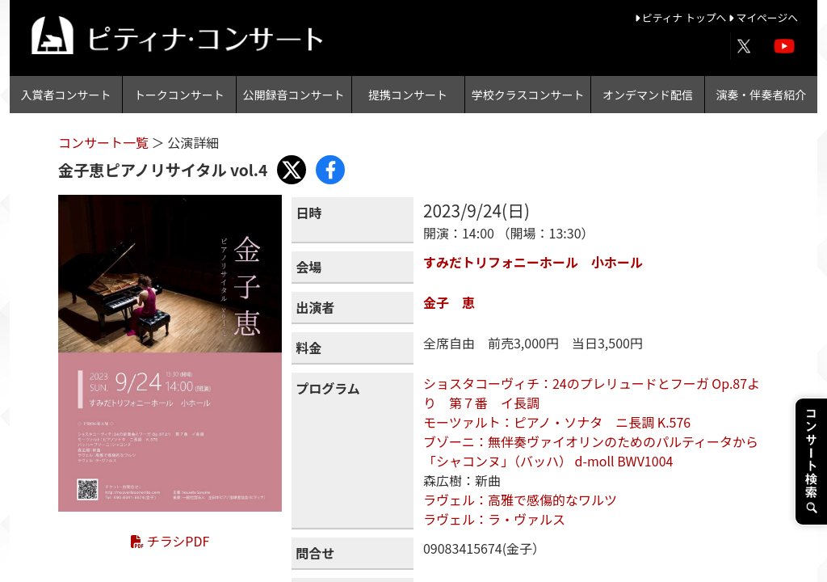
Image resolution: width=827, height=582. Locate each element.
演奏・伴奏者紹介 (761, 94)
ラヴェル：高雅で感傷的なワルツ (520, 499)
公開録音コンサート (294, 94)
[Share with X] (291, 169)
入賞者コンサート (66, 94)
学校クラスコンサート (528, 94)
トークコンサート (179, 94)
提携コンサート (407, 94)
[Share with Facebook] (330, 169)
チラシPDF (170, 540)
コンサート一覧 (105, 142)
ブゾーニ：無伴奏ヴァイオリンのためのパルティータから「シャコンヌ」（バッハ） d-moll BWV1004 (590, 451)
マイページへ (763, 17)
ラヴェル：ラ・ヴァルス (494, 519)
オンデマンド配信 (647, 94)
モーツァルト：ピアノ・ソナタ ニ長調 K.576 (557, 422)
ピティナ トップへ (682, 17)
